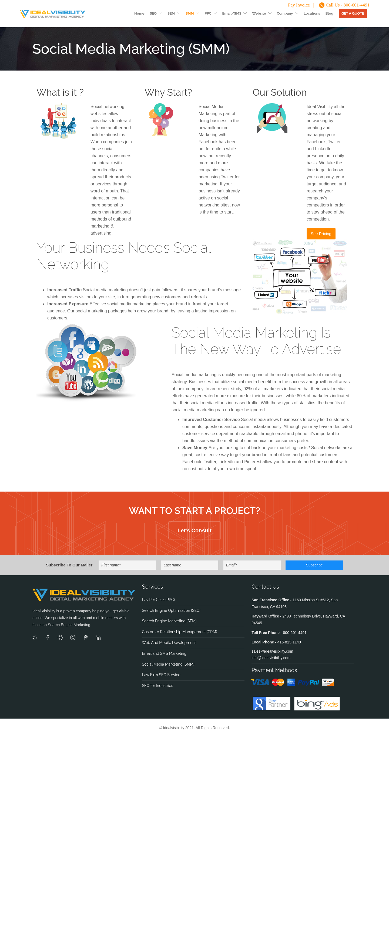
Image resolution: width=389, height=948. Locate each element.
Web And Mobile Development (169, 642)
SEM (171, 13)
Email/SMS (232, 13)
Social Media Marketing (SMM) (168, 664)
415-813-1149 (289, 642)
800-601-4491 (295, 632)
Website (259, 13)
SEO (153, 13)
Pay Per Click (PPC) (158, 599)
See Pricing (321, 233)
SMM (190, 13)
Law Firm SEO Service (161, 675)
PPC (207, 13)
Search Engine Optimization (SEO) (171, 610)
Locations (312, 13)
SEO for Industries (157, 685)
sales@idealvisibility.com (272, 651)
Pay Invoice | (301, 5)
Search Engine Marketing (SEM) (169, 621)
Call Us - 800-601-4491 (348, 5)
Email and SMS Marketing (164, 653)
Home (139, 13)
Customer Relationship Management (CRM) (179, 632)
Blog (329, 13)
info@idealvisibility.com (270, 658)
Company (285, 13)
